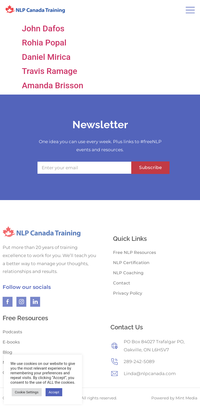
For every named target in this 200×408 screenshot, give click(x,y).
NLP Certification (131, 262)
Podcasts (12, 331)
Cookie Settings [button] (27, 392)
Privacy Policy (127, 293)
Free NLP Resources (134, 252)
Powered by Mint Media (174, 397)
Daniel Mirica (46, 57)
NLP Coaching (128, 272)
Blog (7, 352)
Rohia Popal (44, 43)
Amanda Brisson (52, 85)
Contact (121, 283)
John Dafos (43, 28)
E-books (11, 342)
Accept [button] (54, 392)
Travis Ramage (49, 71)
